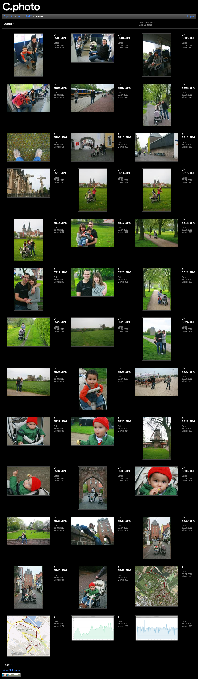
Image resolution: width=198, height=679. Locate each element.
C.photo (9, 16)
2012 (29, 16)
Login (190, 16)
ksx (20, 16)
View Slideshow (11, 670)
